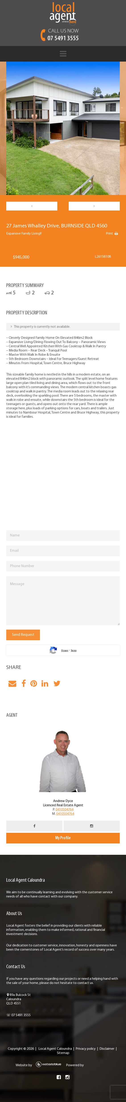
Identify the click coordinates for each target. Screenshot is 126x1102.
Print (109, 233)
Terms (73, 650)
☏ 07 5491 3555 (18, 1015)
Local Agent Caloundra (55, 1049)
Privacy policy (86, 1049)
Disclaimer (106, 1049)
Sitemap (63, 1053)
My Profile (63, 838)
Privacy (64, 650)
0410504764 (64, 809)
